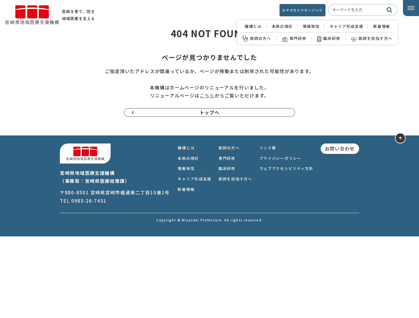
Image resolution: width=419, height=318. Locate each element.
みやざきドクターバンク (302, 10)
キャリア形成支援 (346, 26)
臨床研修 (328, 38)
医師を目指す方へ (371, 38)
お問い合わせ (340, 230)
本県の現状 (282, 26)
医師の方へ (257, 38)
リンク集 (267, 229)
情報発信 (311, 26)
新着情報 (381, 26)
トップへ (210, 194)
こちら (207, 177)
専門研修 (294, 38)
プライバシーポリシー (280, 240)
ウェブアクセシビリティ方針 (286, 250)
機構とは (253, 26)
